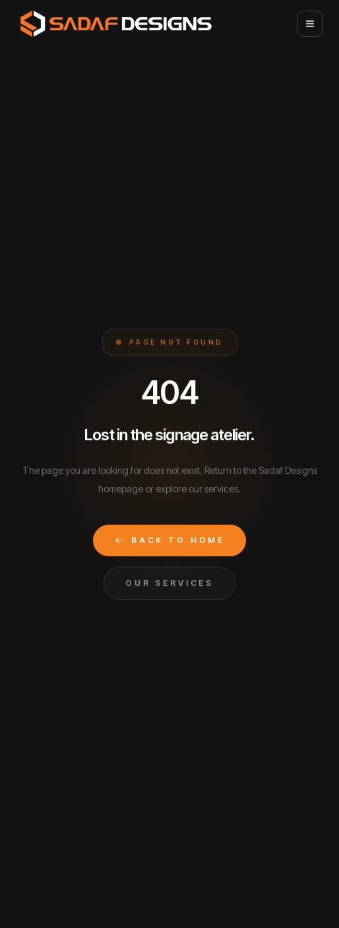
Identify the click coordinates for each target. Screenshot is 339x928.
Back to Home (169, 540)
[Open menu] (310, 24)
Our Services (169, 583)
